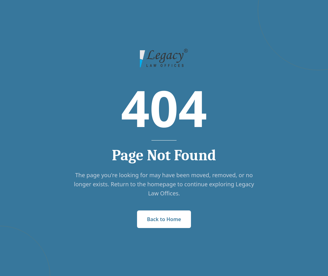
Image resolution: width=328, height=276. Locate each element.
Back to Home (164, 219)
